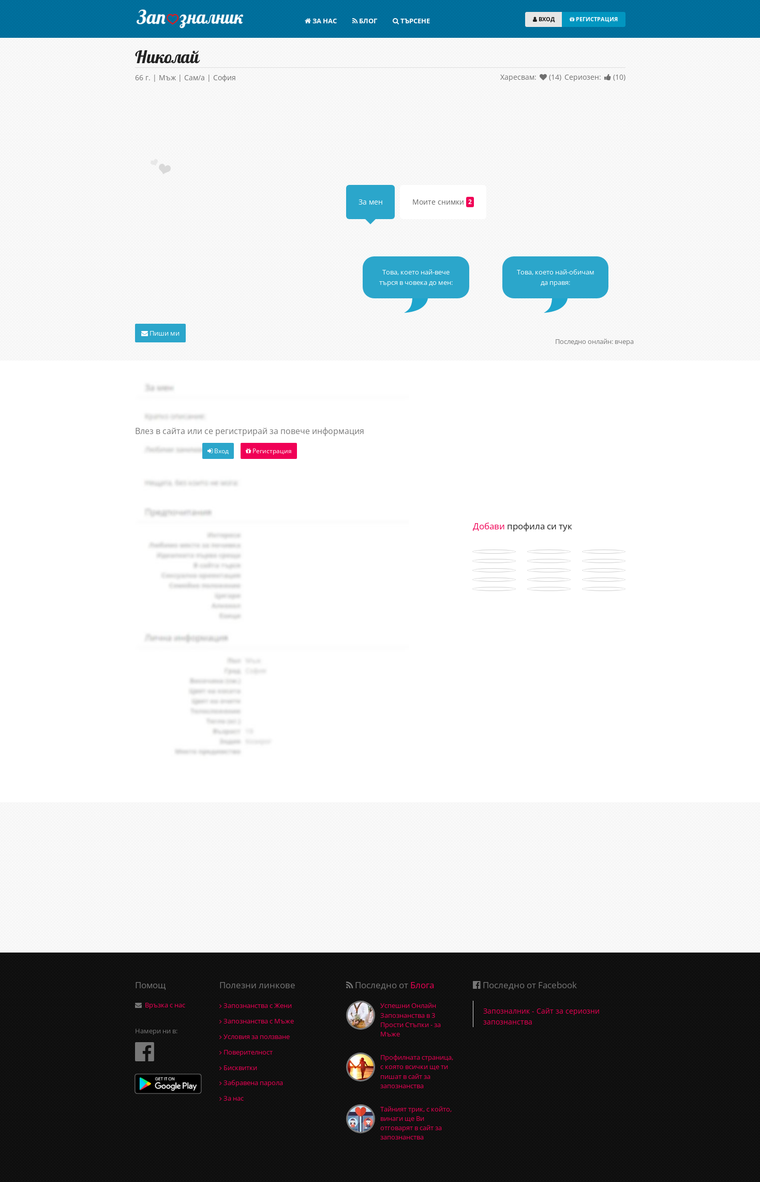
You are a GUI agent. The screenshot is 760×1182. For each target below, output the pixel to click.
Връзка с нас (165, 1005)
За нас (231, 1098)
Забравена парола (251, 1082)
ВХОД (544, 19)
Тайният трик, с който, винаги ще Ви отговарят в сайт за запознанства (416, 1123)
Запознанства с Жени (255, 1005)
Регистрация (269, 450)
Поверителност (246, 1052)
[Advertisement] (380, 122)
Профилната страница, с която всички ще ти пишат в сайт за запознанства (416, 1071)
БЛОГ (364, 20)
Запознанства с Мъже (256, 1021)
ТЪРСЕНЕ (411, 20)
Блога (422, 985)
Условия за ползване (254, 1036)
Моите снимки (443, 202)
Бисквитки (238, 1067)
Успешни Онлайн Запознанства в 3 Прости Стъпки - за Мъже (410, 1020)
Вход (218, 450)
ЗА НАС (321, 20)
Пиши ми (160, 333)
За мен (371, 202)
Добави (489, 526)
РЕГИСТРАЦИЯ (594, 19)
